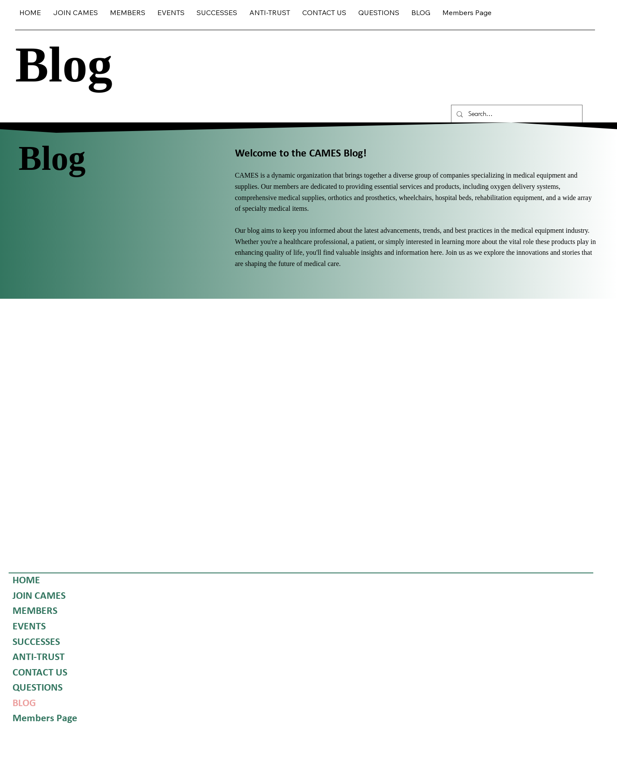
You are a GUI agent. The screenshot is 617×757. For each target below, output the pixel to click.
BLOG (24, 703)
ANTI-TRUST (39, 657)
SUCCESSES (36, 642)
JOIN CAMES (39, 596)
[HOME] (70, 581)
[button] (128, 13)
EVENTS (29, 627)
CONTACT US (40, 673)
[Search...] (516, 114)
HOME (26, 581)
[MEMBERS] (70, 612)
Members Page (45, 719)
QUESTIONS (38, 688)
